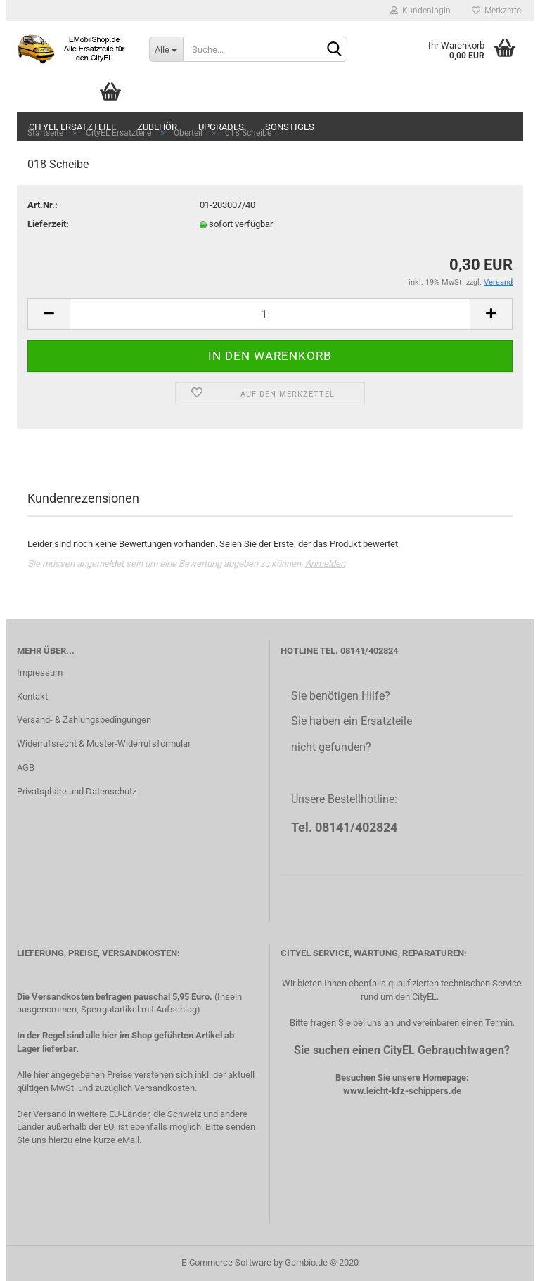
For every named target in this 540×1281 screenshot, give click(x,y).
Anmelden (325, 563)
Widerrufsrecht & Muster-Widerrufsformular (104, 743)
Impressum (40, 672)
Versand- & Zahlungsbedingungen (84, 719)
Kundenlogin (420, 10)
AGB (25, 767)
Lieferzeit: (48, 224)
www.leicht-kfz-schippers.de (402, 1091)
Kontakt (32, 696)
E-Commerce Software (226, 1262)
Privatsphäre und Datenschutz (76, 791)
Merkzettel (497, 10)
